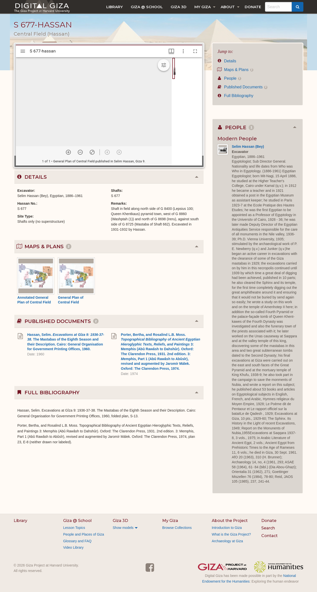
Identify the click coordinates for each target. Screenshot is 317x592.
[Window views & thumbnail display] (171, 51)
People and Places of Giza (83, 534)
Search (268, 528)
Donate (253, 6)
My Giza (202, 6)
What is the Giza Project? (231, 534)
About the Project (230, 520)
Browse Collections (177, 528)
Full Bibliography (235, 96)
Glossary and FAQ (77, 541)
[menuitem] (114, 7)
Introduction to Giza (227, 528)
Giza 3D (178, 6)
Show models (123, 528)
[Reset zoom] (92, 152)
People (229, 78)
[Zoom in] (68, 152)
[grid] (187, 111)
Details (226, 61)
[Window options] (183, 51)
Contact (269, 535)
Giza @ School (147, 6)
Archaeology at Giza (227, 541)
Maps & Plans (235, 70)
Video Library (73, 547)
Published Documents (242, 87)
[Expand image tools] (164, 65)
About (228, 6)
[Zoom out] (80, 152)
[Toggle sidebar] (23, 51)
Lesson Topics (74, 528)
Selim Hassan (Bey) (248, 146)
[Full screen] (195, 51)
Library (114, 6)
